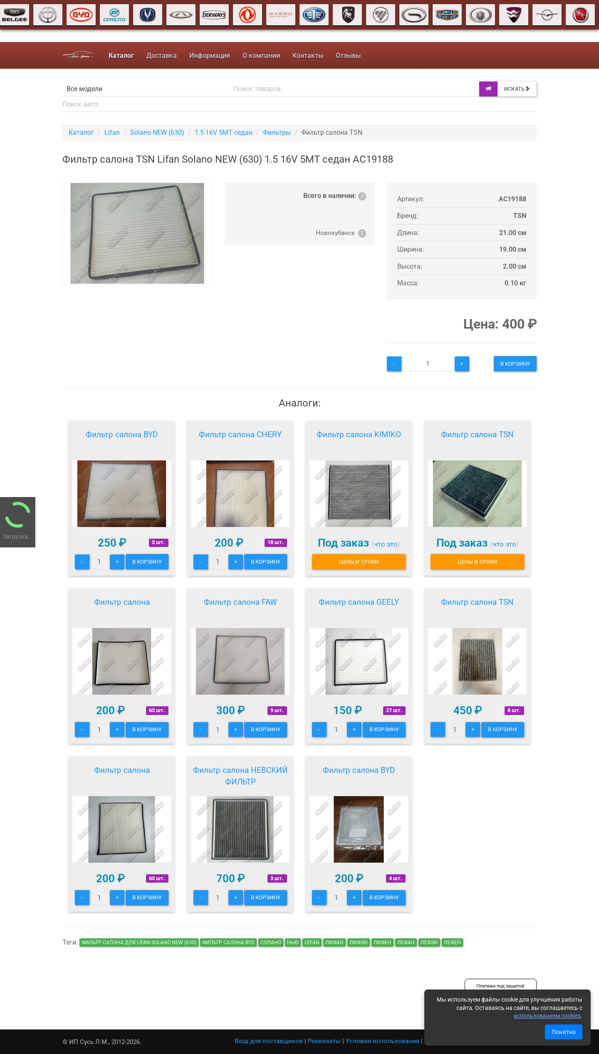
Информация (209, 55)
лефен (452, 942)
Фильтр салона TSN (477, 434)
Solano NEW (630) (157, 132)
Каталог (81, 132)
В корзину (515, 364)
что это (386, 544)
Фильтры (277, 132)
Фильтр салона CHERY (240, 434)
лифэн (358, 942)
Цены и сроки (359, 562)
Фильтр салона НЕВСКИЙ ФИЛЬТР (240, 776)
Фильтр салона (122, 602)
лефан (406, 942)
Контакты (307, 55)
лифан (334, 942)
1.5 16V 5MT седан (223, 132)
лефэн (429, 942)
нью (293, 942)
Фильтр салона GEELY (359, 602)
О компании (261, 55)
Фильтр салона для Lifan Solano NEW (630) (139, 942)
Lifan (112, 132)
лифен (382, 942)
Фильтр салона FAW (240, 602)
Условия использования (382, 1041)
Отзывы (348, 55)
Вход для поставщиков (269, 1041)
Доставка (161, 55)
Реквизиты (324, 1041)
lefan (311, 942)
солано (270, 942)
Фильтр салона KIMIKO (359, 434)
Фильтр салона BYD (122, 434)
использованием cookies (547, 1015)
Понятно (564, 1032)
